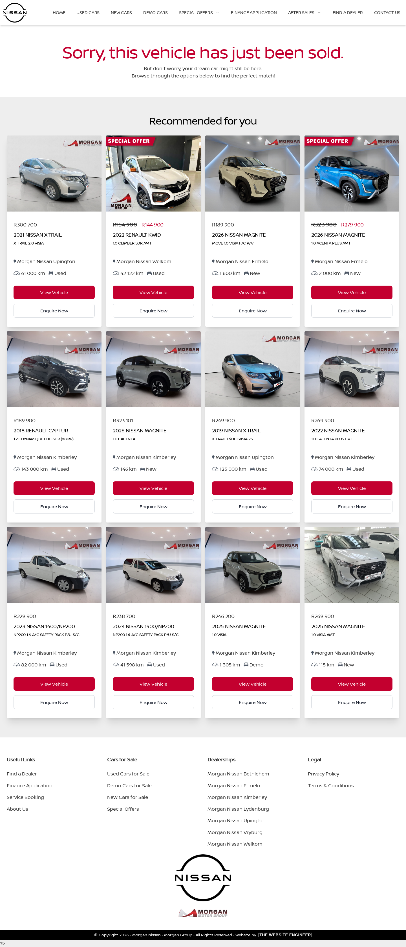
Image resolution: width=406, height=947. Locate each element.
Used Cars (88, 12)
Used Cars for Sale (128, 773)
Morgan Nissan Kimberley (237, 797)
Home (59, 12)
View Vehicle (54, 292)
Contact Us (387, 12)
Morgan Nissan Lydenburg (238, 809)
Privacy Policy (323, 773)
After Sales (307, 12)
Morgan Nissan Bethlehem (238, 773)
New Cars (121, 12)
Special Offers (202, 12)
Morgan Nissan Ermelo (234, 785)
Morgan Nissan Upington (237, 820)
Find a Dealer (348, 12)
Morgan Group (178, 934)
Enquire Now (54, 311)
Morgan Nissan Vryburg (235, 832)
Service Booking (25, 797)
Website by (273, 934)
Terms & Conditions (331, 785)
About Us (17, 809)
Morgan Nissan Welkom (235, 844)
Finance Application (254, 12)
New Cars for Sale (127, 797)
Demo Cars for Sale (129, 785)
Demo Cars (155, 12)
